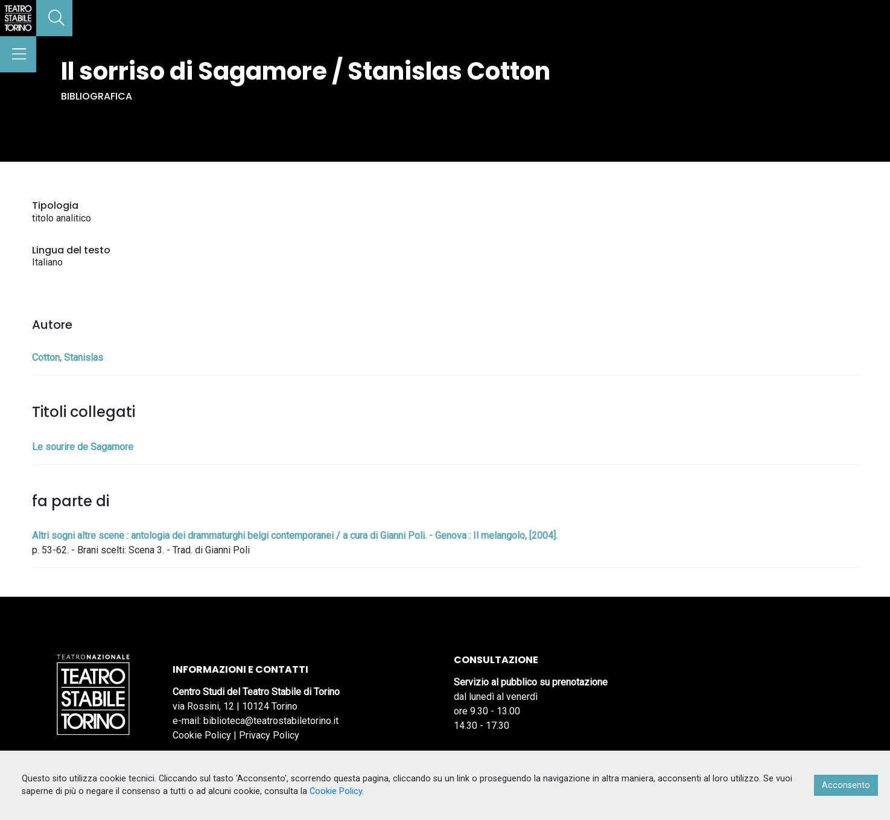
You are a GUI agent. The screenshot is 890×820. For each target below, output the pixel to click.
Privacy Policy (269, 735)
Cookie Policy (202, 735)
